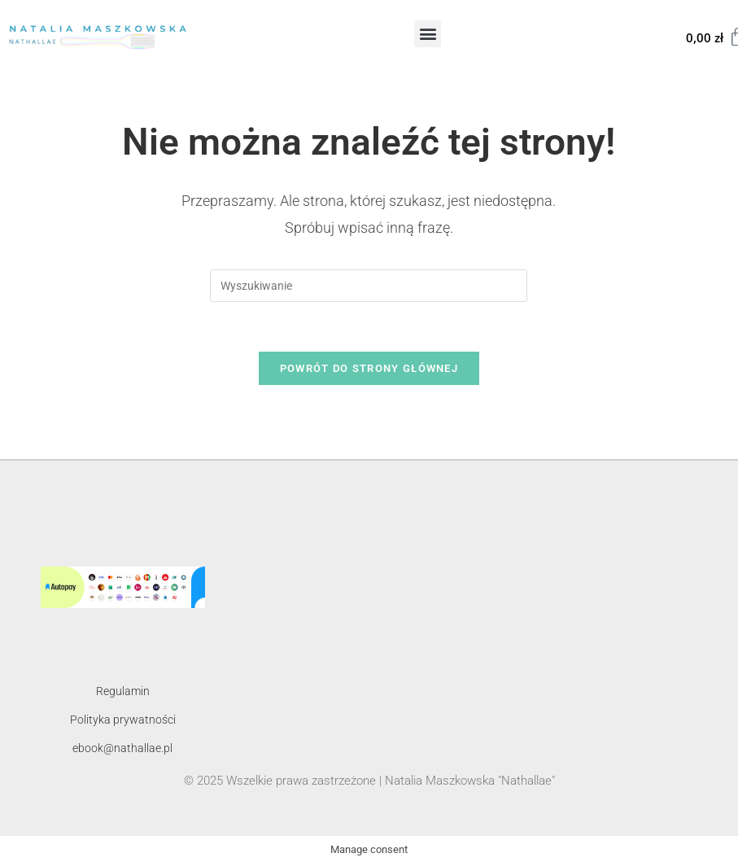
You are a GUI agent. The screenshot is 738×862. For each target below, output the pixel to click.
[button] (427, 33)
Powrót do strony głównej (369, 368)
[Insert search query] (368, 285)
